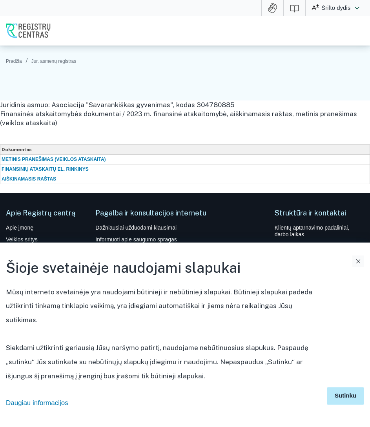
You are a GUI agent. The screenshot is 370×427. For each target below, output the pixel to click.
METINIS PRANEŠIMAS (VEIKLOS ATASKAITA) (54, 159)
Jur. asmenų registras (54, 61)
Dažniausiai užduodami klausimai (136, 227)
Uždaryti (358, 261)
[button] (357, 8)
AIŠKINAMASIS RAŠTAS (29, 179)
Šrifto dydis (335, 7)
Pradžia (14, 61)
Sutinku (345, 395)
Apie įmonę (19, 227)
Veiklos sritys (22, 239)
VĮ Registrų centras (28, 31)
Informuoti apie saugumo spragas (136, 239)
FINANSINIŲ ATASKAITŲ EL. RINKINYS (45, 169)
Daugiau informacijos (37, 403)
